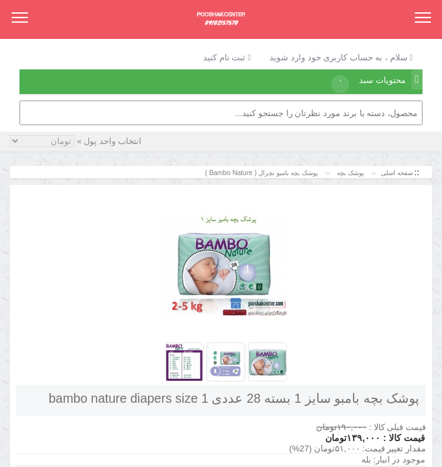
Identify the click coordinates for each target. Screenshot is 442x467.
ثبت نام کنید (227, 57)
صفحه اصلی (397, 172)
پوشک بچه (349, 172)
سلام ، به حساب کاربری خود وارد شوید (341, 57)
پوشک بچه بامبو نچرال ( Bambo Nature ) (260, 172)
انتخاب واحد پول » (108, 141)
